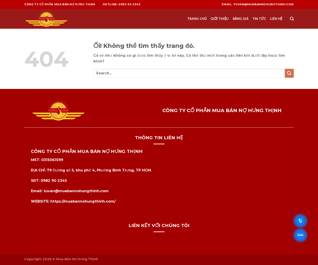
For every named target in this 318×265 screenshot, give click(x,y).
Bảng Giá (240, 19)
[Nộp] (289, 73)
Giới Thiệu (220, 19)
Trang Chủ (197, 19)
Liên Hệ (276, 19)
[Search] (292, 18)
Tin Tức (259, 19)
